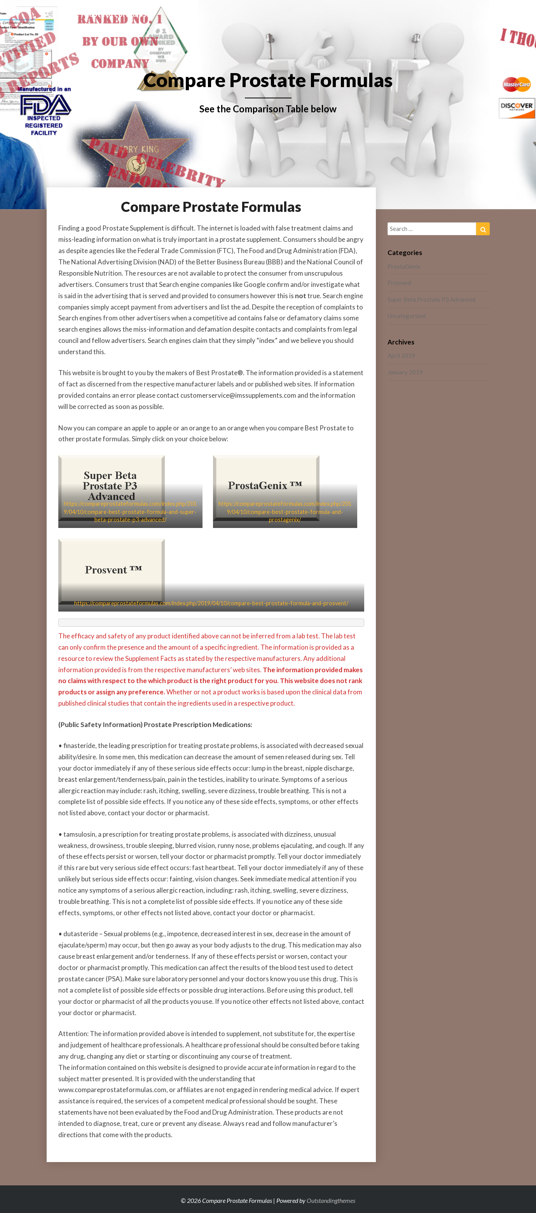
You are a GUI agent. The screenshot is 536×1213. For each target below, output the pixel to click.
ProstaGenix (404, 266)
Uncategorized (407, 315)
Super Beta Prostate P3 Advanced (431, 299)
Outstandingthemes (331, 1200)
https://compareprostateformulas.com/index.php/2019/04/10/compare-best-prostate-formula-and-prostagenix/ (284, 511)
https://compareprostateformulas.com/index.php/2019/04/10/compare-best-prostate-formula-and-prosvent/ (211, 603)
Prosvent (400, 282)
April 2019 (401, 355)
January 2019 (405, 372)
